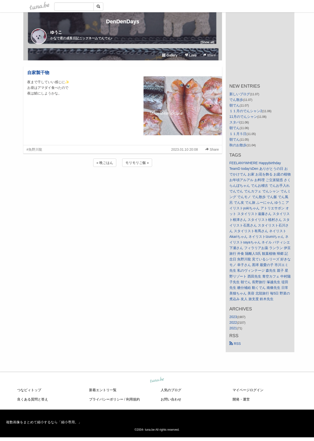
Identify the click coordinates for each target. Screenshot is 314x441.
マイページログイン (248, 390)
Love (190, 55)
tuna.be (156, 380)
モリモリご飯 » (137, 163)
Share (209, 55)
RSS (235, 344)
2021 (233, 328)
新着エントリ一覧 (103, 390)
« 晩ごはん (104, 163)
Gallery (169, 55)
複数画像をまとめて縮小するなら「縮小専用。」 (44, 422)
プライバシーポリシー (106, 399)
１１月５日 (238, 134)
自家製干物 (38, 72)
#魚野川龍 (34, 149)
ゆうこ (56, 32)
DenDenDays (122, 21)
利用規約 (133, 399)
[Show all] (207, 42)
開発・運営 (241, 399)
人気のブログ (171, 390)
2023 (233, 317)
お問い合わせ (171, 399)
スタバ (234, 122)
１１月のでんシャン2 (245, 111)
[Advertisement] (122, 181)
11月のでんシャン (243, 117)
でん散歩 (236, 100)
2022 (233, 322)
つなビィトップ (29, 390)
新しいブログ (239, 94)
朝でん (234, 105)
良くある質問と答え (32, 399)
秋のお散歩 (238, 145)
